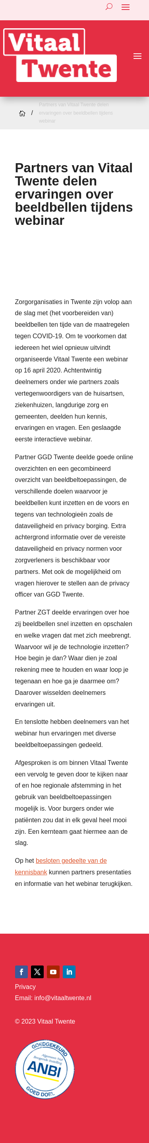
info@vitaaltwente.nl (62, 998)
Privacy (25, 986)
